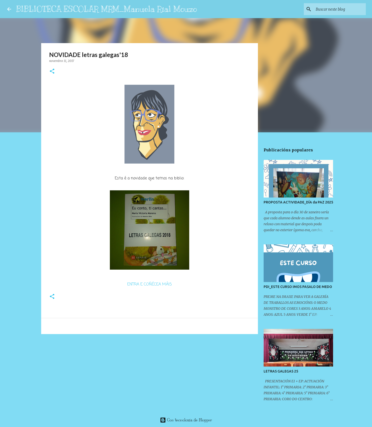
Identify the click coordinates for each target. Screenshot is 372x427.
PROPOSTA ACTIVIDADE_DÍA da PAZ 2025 (298, 202)
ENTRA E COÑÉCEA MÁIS (149, 284)
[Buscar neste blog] (340, 9)
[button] (52, 71)
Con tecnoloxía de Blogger (186, 420)
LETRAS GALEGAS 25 (281, 371)
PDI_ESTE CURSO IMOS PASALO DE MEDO (298, 287)
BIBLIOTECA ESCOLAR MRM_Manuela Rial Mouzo (106, 9)
